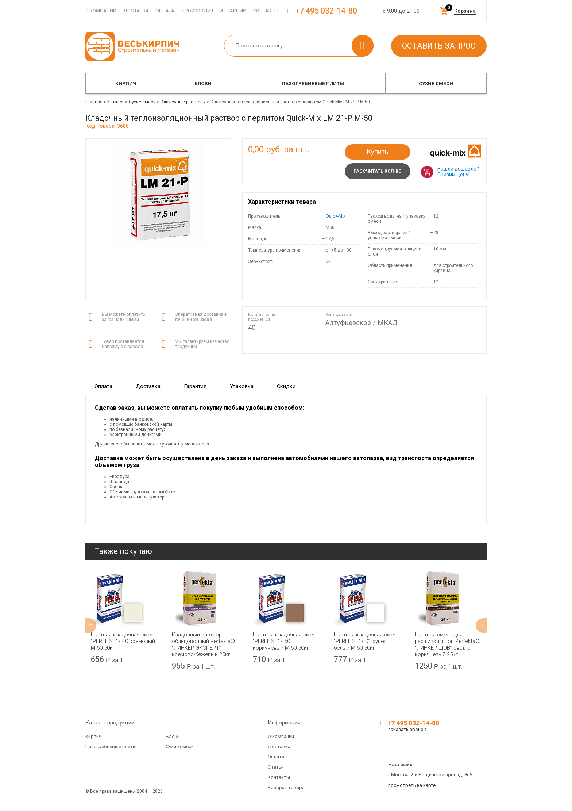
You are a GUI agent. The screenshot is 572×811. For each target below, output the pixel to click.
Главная (94, 101)
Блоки (203, 83)
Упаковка (242, 386)
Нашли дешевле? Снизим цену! (458, 171)
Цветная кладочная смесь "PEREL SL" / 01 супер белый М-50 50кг (366, 641)
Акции (238, 11)
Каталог (115, 101)
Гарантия (195, 386)
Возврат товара (286, 787)
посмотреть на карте (412, 785)
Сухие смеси (436, 83)
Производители (202, 11)
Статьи (276, 767)
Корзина (465, 11)
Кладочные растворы (183, 101)
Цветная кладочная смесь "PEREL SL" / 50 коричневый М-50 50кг (285, 641)
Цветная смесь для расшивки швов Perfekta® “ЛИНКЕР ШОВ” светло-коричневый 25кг (447, 644)
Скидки (286, 386)
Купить (378, 152)
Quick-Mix (335, 216)
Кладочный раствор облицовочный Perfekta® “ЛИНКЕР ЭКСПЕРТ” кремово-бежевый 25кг (203, 644)
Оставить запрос (439, 45)
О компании (100, 11)
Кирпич (125, 83)
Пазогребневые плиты (313, 83)
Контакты (265, 11)
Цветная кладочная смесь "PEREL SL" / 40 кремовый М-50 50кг (123, 641)
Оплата (165, 11)
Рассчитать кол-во (377, 171)
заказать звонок (407, 729)
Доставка (136, 11)
